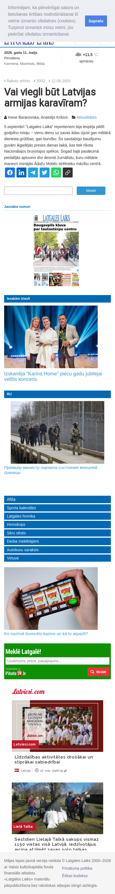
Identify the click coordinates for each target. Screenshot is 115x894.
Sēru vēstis (16, 533)
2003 (40, 81)
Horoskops (16, 524)
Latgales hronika (21, 516)
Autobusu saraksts (23, 550)
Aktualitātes (87, 117)
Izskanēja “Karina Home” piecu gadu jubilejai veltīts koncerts (53, 376)
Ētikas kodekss (74, 876)
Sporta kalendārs (21, 508)
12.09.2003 (60, 81)
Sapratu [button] (96, 21)
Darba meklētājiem (23, 541)
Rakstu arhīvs (18, 81)
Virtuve (13, 558)
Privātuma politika (77, 868)
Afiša (11, 499)
